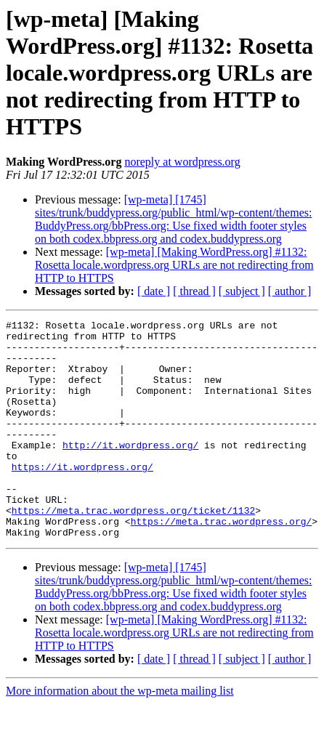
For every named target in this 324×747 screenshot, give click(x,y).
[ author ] (290, 291)
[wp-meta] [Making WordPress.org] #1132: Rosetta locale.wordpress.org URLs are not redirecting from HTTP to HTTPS (174, 265)
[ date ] (153, 291)
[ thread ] (194, 291)
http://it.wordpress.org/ (130, 470)
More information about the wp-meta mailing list (120, 734)
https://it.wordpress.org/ (82, 497)
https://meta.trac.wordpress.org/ (221, 562)
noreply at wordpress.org (182, 162)
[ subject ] (242, 291)
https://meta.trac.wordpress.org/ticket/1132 (133, 549)
